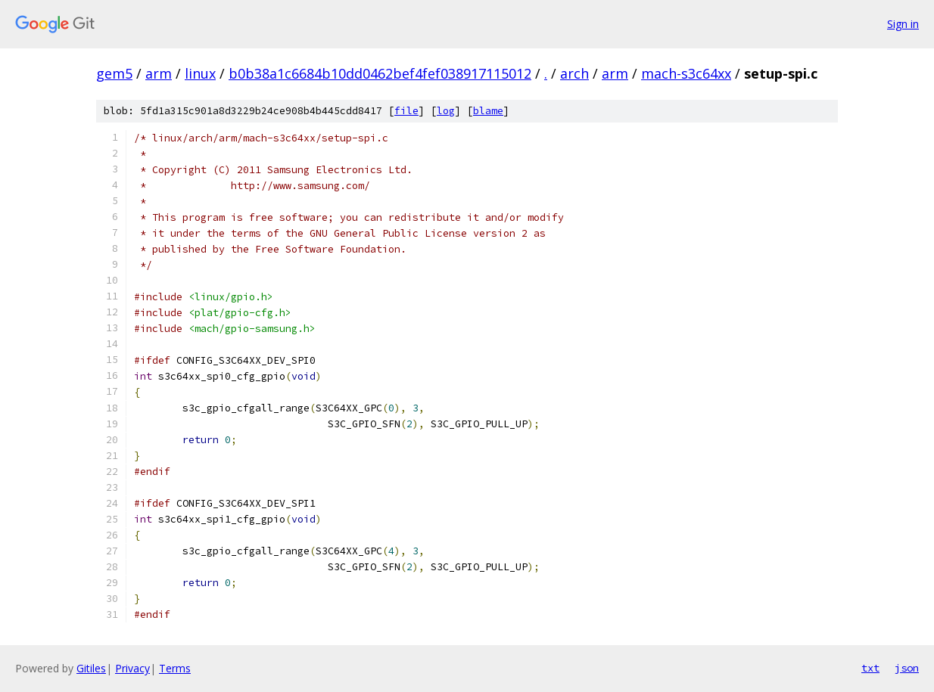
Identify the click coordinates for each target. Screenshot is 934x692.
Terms (175, 668)
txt (870, 668)
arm (158, 73)
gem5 (114, 73)
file (406, 110)
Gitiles (91, 668)
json (907, 668)
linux (200, 73)
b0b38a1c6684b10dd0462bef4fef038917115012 (380, 73)
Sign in (903, 24)
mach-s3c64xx (686, 73)
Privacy (132, 668)
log (446, 110)
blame (488, 110)
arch (574, 73)
